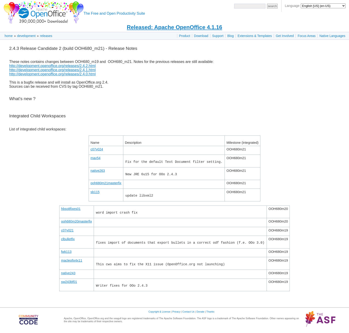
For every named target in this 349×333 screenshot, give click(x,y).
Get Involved (285, 36)
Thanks (210, 311)
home (9, 36)
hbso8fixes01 (71, 209)
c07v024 (96, 149)
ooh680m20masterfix (76, 221)
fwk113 (66, 252)
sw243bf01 (69, 282)
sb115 (94, 192)
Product (184, 36)
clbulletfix (68, 239)
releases (46, 36)
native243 (68, 273)
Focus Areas (306, 36)
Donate (200, 311)
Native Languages (332, 36)
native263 (97, 170)
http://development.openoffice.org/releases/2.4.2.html (52, 66)
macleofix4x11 (71, 260)
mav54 (95, 158)
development (26, 36)
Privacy (176, 311)
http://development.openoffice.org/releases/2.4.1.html (52, 70)
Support (217, 36)
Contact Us (188, 311)
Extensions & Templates (255, 36)
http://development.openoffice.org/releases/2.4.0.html (52, 74)
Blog (230, 36)
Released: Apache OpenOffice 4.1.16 (174, 27)
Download (201, 36)
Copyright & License (159, 311)
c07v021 (67, 230)
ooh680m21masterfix (105, 183)
